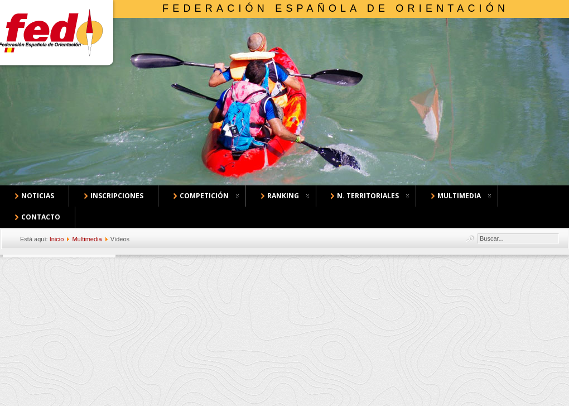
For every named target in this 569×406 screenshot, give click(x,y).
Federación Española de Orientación (335, 8)
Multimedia (87, 239)
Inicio (57, 239)
